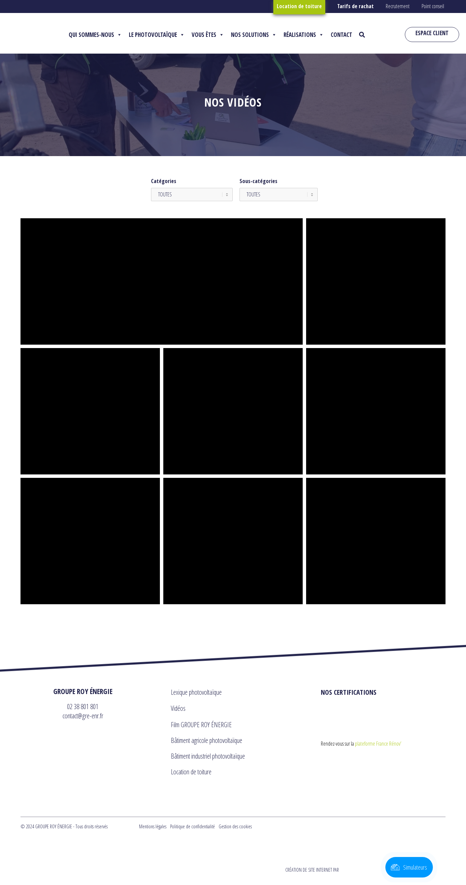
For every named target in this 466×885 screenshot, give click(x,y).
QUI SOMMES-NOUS (95, 34)
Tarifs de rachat (355, 6)
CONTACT (341, 35)
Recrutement (398, 6)
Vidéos (178, 708)
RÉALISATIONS (304, 34)
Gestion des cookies (235, 826)
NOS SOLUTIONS (254, 34)
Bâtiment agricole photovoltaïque (206, 740)
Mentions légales (152, 826)
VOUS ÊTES (208, 34)
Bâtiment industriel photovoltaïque (208, 756)
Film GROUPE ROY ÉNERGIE (201, 724)
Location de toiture (299, 6)
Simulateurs (415, 867)
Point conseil (433, 6)
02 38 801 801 (82, 706)
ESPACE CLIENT (432, 33)
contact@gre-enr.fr (83, 715)
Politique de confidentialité (192, 826)
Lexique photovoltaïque (196, 692)
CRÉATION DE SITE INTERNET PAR (364, 870)
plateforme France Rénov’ (378, 743)
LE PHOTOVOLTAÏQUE (157, 34)
